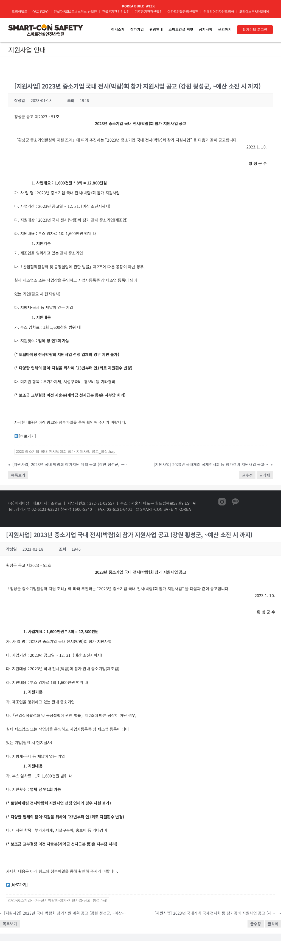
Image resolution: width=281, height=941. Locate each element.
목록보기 (18, 475)
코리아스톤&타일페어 (254, 11)
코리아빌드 (19, 11)
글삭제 (264, 475)
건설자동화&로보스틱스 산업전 (75, 11)
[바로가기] (27, 436)
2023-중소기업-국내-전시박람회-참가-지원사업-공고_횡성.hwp (66, 451)
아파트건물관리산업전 (182, 11)
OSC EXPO (40, 11)
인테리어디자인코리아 (218, 11)
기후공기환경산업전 (148, 11)
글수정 (247, 475)
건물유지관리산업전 (116, 11)
